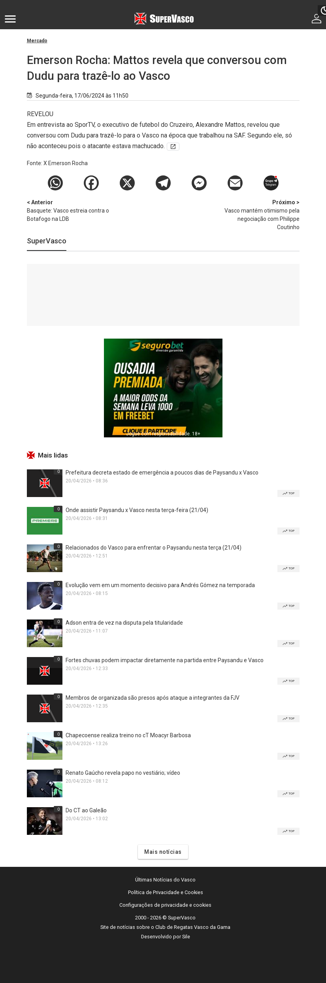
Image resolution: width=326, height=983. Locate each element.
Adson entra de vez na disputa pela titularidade (124, 623)
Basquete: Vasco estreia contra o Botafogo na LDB (68, 210)
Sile (186, 937)
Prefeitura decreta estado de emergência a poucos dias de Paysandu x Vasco (162, 472)
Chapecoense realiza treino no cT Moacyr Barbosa (128, 735)
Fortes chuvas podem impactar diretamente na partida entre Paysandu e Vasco (165, 660)
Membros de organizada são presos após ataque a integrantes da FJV (152, 698)
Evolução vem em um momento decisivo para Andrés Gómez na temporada (160, 585)
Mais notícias (163, 852)
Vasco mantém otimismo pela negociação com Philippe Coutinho (258, 214)
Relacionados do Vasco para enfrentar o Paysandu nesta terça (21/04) (153, 547)
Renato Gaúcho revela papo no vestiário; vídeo (123, 773)
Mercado (37, 40)
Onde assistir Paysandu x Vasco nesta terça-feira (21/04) (137, 510)
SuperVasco (46, 241)
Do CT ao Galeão (86, 810)
